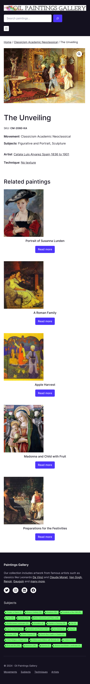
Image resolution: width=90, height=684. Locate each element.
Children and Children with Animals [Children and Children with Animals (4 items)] (45, 640)
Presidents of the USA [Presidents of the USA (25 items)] (71, 612)
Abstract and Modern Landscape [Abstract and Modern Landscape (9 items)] (67, 645)
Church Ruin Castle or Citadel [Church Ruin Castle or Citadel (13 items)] (52, 634)
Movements (10, 672)
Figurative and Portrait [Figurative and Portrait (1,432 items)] (37, 629)
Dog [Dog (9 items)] (72, 629)
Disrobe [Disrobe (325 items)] (12, 634)
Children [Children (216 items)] (69, 640)
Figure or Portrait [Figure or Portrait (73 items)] (14, 629)
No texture (28, 162)
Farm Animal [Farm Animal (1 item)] (58, 629)
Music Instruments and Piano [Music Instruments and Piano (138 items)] (46, 618)
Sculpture (59, 143)
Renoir (8, 581)
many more (37, 581)
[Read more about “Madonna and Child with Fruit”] (45, 465)
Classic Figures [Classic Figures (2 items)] (28, 634)
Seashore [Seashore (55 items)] (52, 612)
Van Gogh (75, 577)
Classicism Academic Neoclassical (36, 42)
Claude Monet (59, 577)
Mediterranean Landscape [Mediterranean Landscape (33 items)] (18, 623)
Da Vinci (38, 577)
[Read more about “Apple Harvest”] (45, 393)
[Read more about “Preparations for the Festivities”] (45, 536)
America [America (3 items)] (45, 645)
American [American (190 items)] (30, 645)
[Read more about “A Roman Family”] (45, 321)
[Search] (57, 18)
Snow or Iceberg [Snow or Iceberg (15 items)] (34, 612)
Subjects (26, 672)
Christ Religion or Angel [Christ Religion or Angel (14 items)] (17, 640)
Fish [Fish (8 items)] (73, 623)
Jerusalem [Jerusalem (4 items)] (38, 623)
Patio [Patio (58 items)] (10, 618)
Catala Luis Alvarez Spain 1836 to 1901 (41, 154)
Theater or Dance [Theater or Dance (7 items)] (14, 612)
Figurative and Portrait (34, 143)
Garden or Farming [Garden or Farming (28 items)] (57, 623)
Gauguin (18, 581)
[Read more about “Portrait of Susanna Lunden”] (45, 249)
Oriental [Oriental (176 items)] (24, 618)
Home (7, 42)
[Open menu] (6, 28)
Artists (55, 672)
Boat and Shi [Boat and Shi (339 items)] (13, 645)
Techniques (41, 672)
